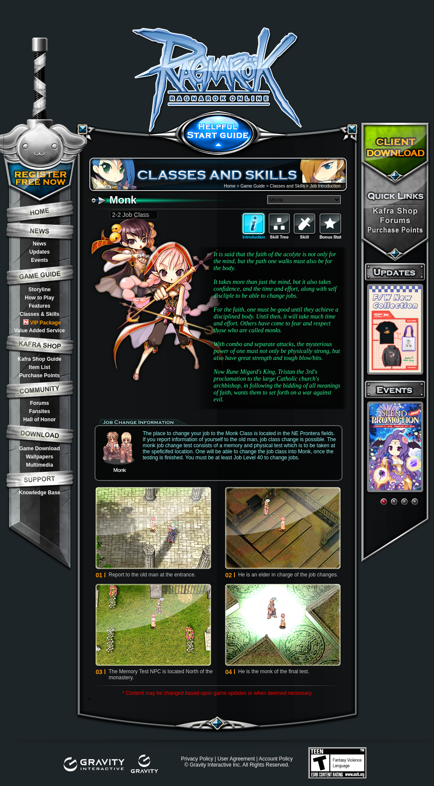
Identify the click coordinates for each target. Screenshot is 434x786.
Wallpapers (40, 457)
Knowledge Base (39, 493)
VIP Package (41, 322)
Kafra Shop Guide (39, 359)
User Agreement (236, 759)
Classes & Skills (39, 314)
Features (39, 306)
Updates (39, 252)
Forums (39, 403)
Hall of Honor (39, 420)
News (39, 244)
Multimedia (39, 465)
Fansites (39, 411)
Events (39, 260)
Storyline (40, 289)
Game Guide (253, 186)
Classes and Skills (287, 186)
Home (230, 186)
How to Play (39, 298)
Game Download (39, 449)
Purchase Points (39, 375)
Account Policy (276, 759)
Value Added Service (39, 331)
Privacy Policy (197, 759)
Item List (39, 367)
